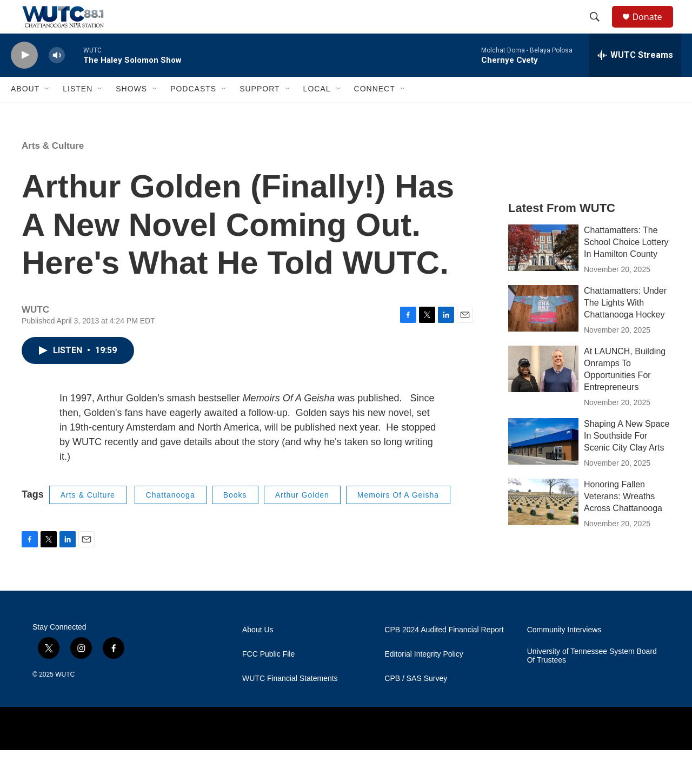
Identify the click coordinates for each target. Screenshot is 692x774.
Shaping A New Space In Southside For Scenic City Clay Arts (626, 458)
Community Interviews (564, 654)
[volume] (57, 79)
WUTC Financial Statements (290, 702)
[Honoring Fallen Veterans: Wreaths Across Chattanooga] (543, 525)
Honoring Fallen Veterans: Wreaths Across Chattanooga (623, 519)
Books (235, 518)
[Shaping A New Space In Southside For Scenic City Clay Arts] (543, 464)
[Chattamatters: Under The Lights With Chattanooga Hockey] (543, 331)
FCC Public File (268, 678)
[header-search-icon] (599, 29)
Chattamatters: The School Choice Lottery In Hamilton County (626, 265)
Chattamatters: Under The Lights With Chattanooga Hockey (625, 325)
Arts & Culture (53, 169)
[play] (24, 78)
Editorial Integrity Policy (423, 678)
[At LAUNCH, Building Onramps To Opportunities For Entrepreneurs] (543, 392)
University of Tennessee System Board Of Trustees (592, 679)
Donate (653, 28)
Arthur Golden (302, 518)
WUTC (65, 698)
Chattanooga (170, 518)
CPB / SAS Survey (415, 702)
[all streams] (635, 78)
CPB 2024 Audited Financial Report (443, 654)
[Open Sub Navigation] (47, 112)
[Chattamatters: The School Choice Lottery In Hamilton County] (543, 271)
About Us (258, 654)
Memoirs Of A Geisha (398, 518)
